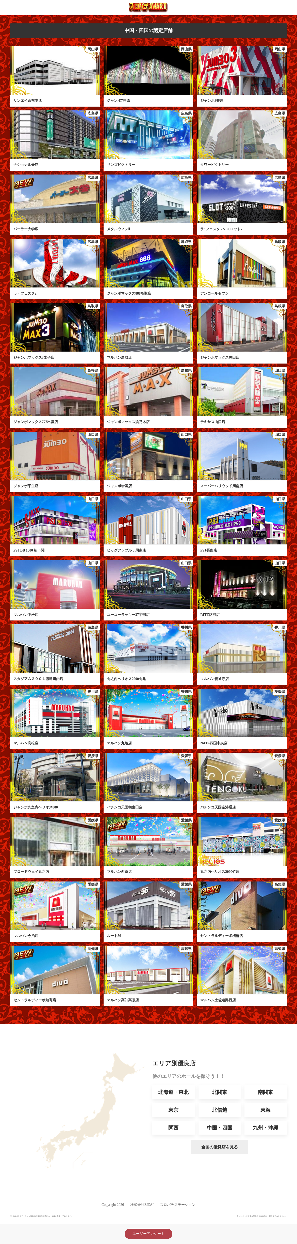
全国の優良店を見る (211, 1147)
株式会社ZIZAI (142, 1205)
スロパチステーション (177, 1205)
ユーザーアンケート (148, 1234)
